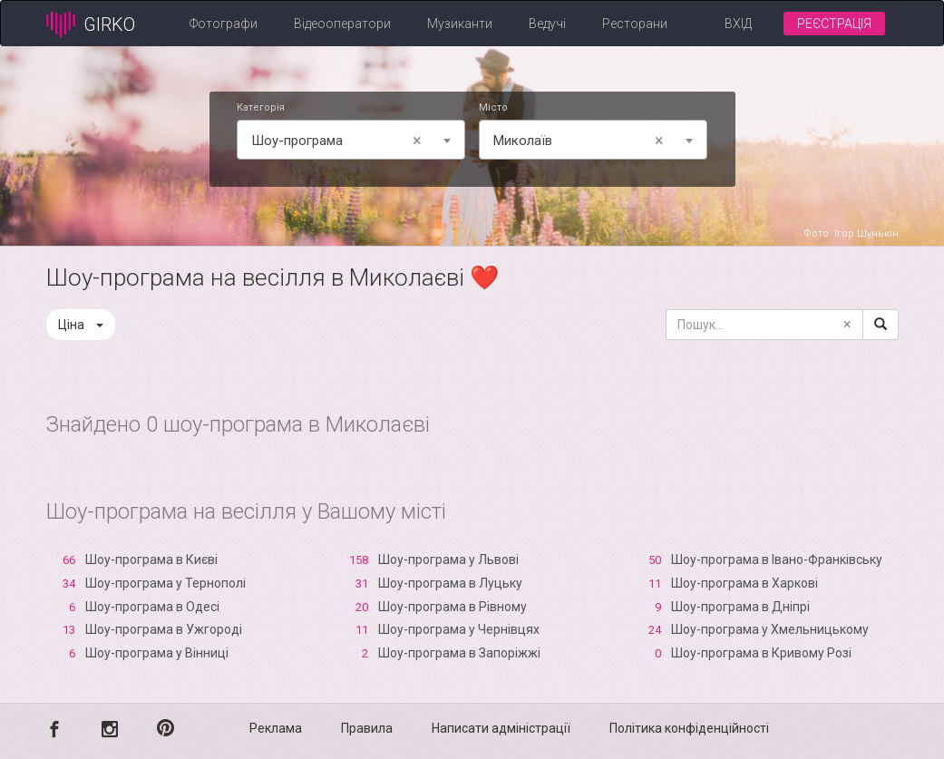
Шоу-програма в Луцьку (450, 583)
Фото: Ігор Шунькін (851, 233)
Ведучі (547, 23)
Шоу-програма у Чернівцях (459, 629)
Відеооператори (342, 23)
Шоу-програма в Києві (151, 559)
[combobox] (351, 140)
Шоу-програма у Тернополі (165, 583)
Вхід (738, 23)
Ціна (80, 324)
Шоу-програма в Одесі (152, 606)
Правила (367, 728)
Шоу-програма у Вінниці (157, 653)
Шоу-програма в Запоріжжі (459, 653)
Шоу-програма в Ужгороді (163, 629)
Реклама (275, 728)
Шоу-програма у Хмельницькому (770, 629)
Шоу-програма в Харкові (744, 583)
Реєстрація (834, 23)
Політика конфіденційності (689, 728)
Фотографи (224, 23)
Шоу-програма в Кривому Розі (761, 653)
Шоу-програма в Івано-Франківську (776, 559)
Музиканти (459, 23)
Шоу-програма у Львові (448, 559)
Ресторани (634, 23)
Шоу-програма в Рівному (452, 606)
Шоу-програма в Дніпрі (740, 606)
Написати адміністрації (501, 728)
